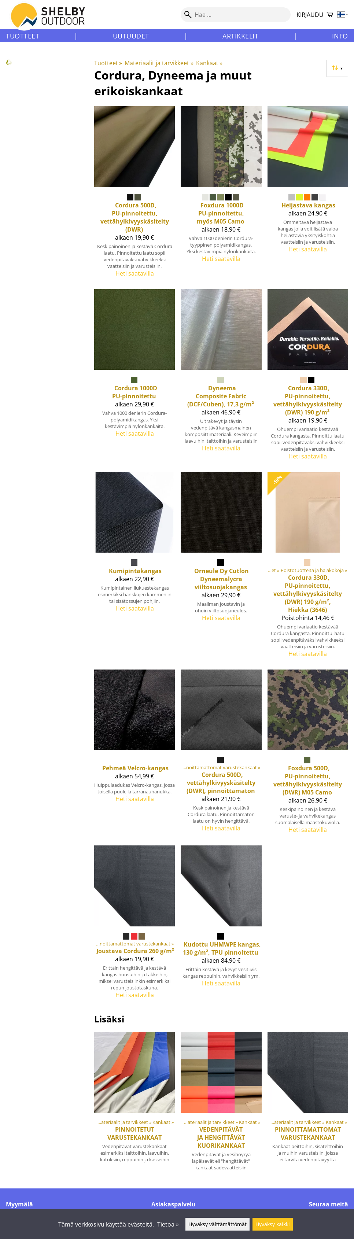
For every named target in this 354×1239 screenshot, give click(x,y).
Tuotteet (22, 36)
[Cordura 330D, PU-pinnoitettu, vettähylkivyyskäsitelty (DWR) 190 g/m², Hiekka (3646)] (308, 568)
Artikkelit (240, 36)
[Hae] (236, 14)
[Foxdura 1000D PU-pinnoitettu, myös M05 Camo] (221, 194)
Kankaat (209, 63)
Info (340, 36)
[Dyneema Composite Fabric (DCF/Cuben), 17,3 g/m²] (221, 377)
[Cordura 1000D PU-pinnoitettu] (134, 377)
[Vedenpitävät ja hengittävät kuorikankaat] (221, 1104)
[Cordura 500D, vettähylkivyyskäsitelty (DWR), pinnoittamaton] (221, 755)
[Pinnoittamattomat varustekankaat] (308, 1104)
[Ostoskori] (330, 15)
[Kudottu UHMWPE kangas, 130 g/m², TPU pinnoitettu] (221, 925)
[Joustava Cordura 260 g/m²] (134, 925)
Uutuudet (131, 36)
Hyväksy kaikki (272, 1224)
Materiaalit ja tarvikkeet (159, 63)
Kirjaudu (310, 15)
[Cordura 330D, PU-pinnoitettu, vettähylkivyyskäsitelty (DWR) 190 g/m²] (308, 377)
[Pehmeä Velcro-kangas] (134, 755)
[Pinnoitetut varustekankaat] (134, 1104)
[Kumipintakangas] (134, 568)
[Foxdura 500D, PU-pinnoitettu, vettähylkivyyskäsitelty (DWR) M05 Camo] (308, 755)
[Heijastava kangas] (308, 194)
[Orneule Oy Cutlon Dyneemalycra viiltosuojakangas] (221, 568)
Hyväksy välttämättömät (217, 1224)
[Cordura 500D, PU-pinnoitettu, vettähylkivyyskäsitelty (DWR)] (134, 194)
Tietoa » (168, 1224)
